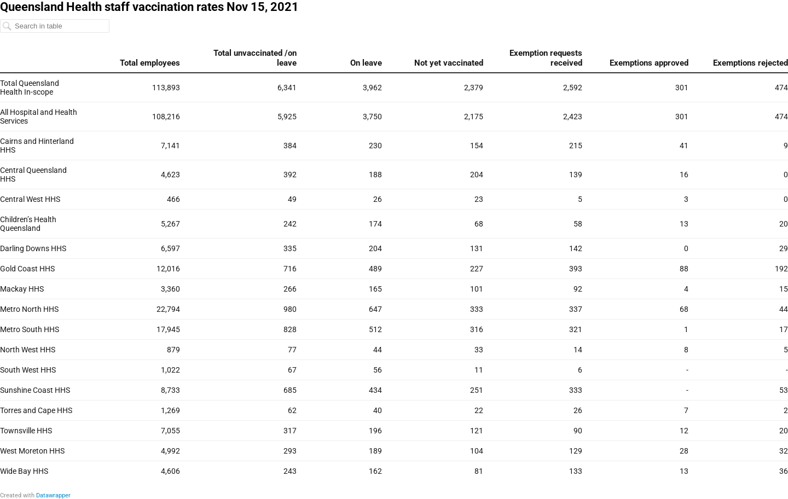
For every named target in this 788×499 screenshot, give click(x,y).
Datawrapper (53, 495)
